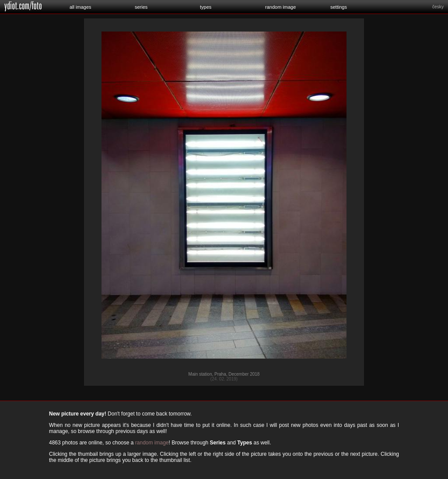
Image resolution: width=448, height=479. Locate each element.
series (141, 7)
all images (80, 7)
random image (280, 7)
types (205, 7)
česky (438, 6)
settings (338, 7)
